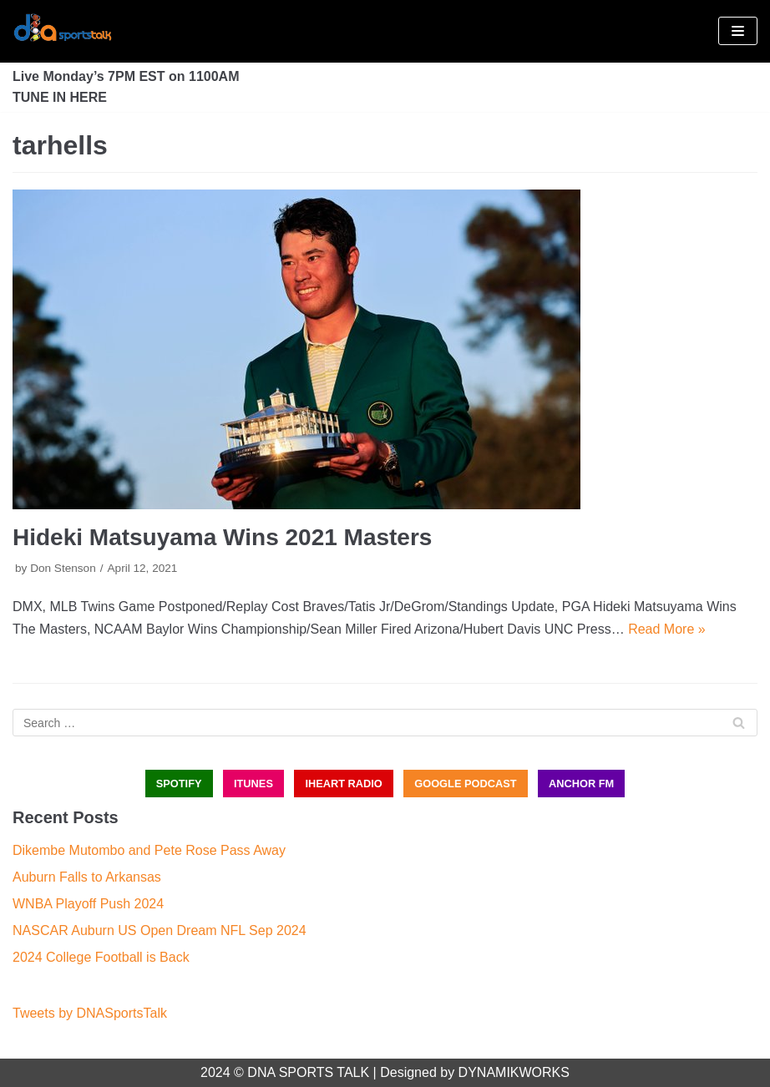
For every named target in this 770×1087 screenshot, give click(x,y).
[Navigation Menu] (737, 31)
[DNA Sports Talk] (63, 31)
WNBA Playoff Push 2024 (88, 904)
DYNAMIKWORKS (514, 1072)
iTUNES (253, 783)
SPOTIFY (179, 783)
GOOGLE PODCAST (465, 783)
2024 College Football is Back (101, 957)
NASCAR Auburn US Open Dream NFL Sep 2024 (159, 930)
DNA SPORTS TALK (308, 1072)
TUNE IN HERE (60, 97)
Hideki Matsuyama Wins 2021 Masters (222, 537)
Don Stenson (63, 568)
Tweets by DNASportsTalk (90, 1013)
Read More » (667, 629)
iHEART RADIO (343, 783)
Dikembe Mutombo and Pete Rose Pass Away (149, 850)
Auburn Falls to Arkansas (87, 877)
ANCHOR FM (581, 783)
